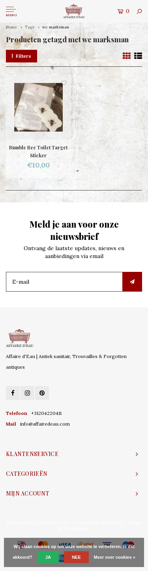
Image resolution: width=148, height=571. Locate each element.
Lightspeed (111, 523)
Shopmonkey (77, 528)
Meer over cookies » (114, 557)
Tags (29, 27)
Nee (76, 557)
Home (11, 27)
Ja (48, 557)
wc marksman (55, 27)
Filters (21, 56)
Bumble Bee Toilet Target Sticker (38, 151)
